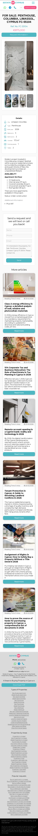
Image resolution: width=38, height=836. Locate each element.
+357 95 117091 (21, 660)
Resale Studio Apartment (19, 695)
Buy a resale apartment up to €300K (19, 792)
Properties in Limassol (19, 736)
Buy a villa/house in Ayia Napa (19, 788)
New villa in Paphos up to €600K (19, 811)
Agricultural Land (19, 717)
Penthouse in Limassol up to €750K (19, 798)
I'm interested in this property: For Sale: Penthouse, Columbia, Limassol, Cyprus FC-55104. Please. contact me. (19, 251)
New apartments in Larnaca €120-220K (19, 785)
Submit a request (30, 7)
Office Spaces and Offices (19, 726)
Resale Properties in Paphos (19, 756)
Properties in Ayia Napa (19, 769)
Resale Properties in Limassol (19, 740)
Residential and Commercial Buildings (19, 724)
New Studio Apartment (19, 693)
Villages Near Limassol (19, 747)
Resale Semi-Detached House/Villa (19, 713)
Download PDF (19, 685)
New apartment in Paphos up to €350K (19, 790)
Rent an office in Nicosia (19, 783)
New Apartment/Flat (19, 697)
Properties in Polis (19, 758)
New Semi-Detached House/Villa (19, 711)
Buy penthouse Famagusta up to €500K (19, 805)
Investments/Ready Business (19, 722)
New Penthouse (19, 700)
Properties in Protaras (19, 771)
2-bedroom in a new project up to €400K (19, 803)
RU (21, 7)
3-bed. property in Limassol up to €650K (19, 812)
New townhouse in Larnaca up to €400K (19, 801)
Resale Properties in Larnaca (19, 753)
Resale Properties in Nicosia (19, 764)
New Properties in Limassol (19, 738)
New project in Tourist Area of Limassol (19, 787)
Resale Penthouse (19, 702)
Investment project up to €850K (19, 799)
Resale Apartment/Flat (19, 698)
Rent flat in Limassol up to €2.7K (19, 794)
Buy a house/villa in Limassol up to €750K (19, 781)
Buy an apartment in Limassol (19, 779)
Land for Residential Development (19, 715)
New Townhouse (19, 704)
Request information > (19, 35)
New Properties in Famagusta (19, 765)
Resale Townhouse (19, 706)
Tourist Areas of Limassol (19, 742)
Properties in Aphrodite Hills (19, 760)
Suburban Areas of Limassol (19, 745)
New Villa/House (19, 708)
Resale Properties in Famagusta (19, 767)
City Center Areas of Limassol (19, 743)
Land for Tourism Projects (19, 720)
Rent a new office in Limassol (19, 796)
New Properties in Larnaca (19, 751)
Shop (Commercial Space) (19, 728)
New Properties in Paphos (19, 754)
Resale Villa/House (19, 709)
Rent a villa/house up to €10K (19, 814)
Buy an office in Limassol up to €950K (19, 809)
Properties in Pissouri (19, 749)
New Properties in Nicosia (19, 762)
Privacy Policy (26, 831)
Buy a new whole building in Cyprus (19, 807)
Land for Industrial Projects (19, 719)
